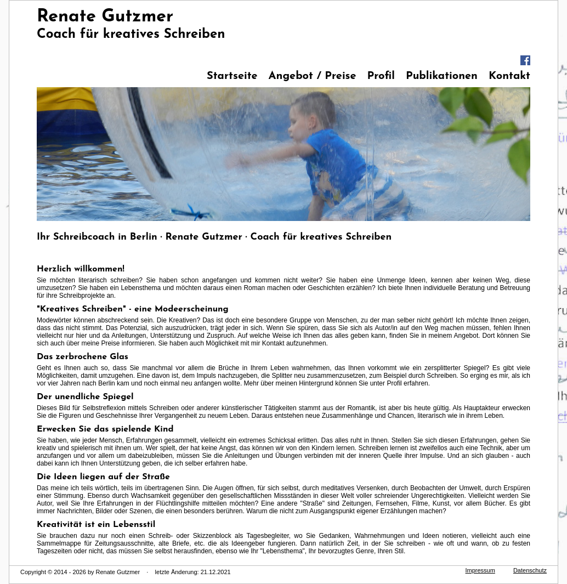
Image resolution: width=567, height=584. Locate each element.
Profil (381, 76)
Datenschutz (530, 570)
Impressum (480, 570)
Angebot (466, 335)
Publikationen (442, 76)
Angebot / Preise (312, 76)
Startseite (232, 76)
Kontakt (509, 76)
